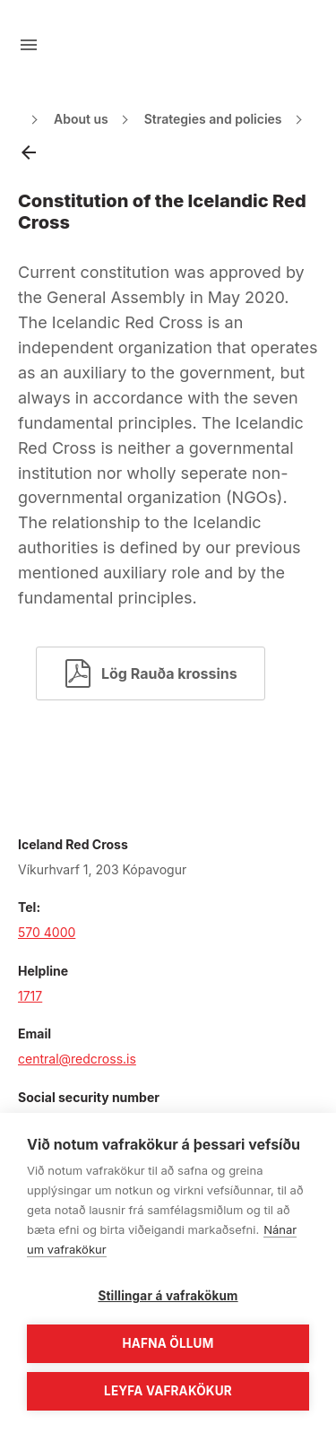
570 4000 (46, 932)
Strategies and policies (213, 118)
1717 (30, 995)
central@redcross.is (77, 1058)
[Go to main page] (168, 45)
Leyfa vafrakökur (168, 1391)
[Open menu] (28, 44)
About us (81, 118)
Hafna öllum (168, 1343)
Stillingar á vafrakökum (167, 1296)
